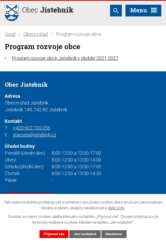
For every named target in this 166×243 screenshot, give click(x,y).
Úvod (10, 34)
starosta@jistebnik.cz (34, 134)
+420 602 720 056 (31, 128)
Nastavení (114, 234)
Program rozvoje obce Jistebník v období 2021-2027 (65, 58)
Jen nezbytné (85, 234)
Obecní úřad (36, 34)
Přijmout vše (54, 234)
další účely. (116, 208)
